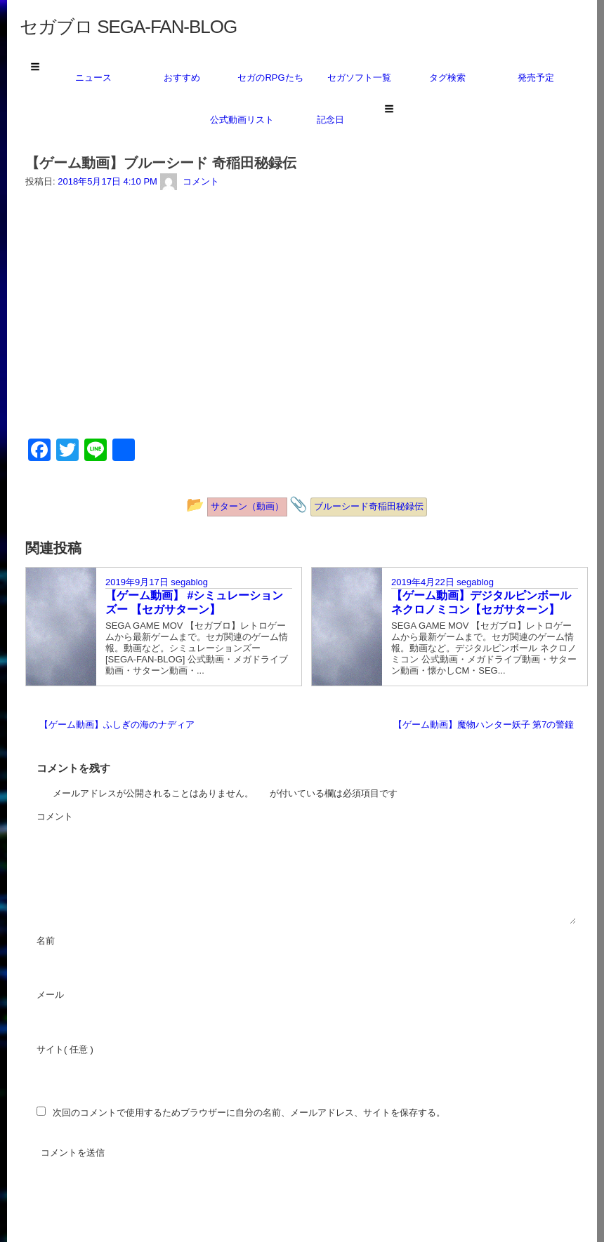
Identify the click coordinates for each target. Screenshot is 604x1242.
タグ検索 (447, 77)
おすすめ (182, 77)
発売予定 (536, 77)
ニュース (93, 77)
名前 (84, 941)
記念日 (330, 119)
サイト (50, 1049)
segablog (189, 582)
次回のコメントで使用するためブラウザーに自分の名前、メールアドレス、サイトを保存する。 (249, 1112)
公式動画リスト (242, 119)
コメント (93, 817)
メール (88, 995)
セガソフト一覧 (359, 77)
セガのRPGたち (270, 77)
